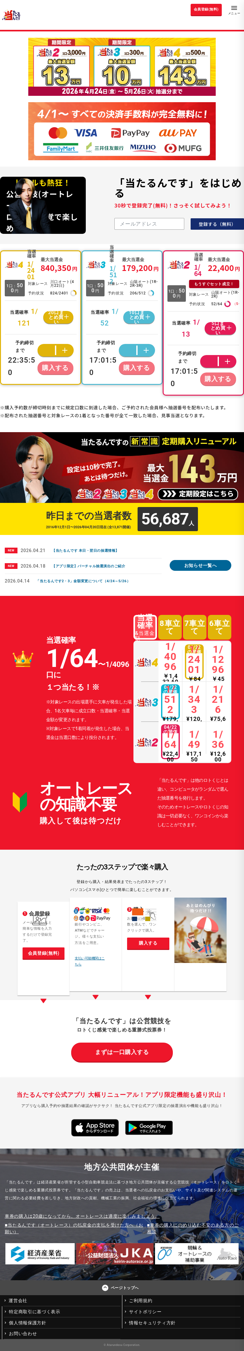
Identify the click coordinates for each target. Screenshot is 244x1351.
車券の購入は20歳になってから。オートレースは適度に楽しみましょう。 (82, 1216)
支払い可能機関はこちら (90, 961)
